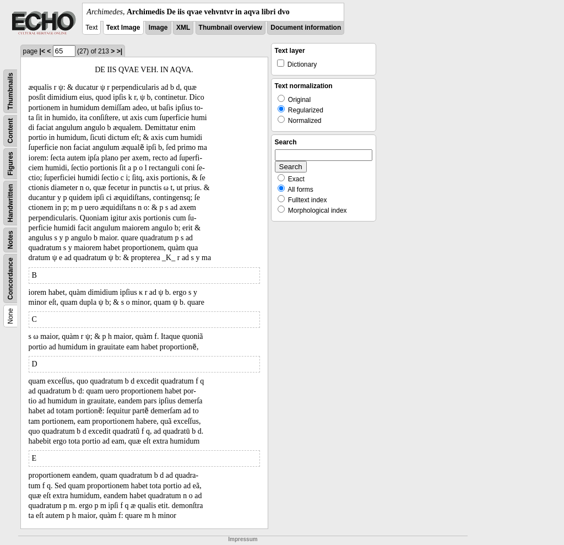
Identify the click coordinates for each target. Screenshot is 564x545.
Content (10, 130)
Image (158, 27)
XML (183, 27)
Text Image (123, 27)
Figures (10, 163)
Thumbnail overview (230, 27)
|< (42, 51)
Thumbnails (10, 91)
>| (119, 51)
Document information (305, 27)
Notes (10, 240)
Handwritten (10, 203)
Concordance (10, 278)
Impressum (242, 539)
